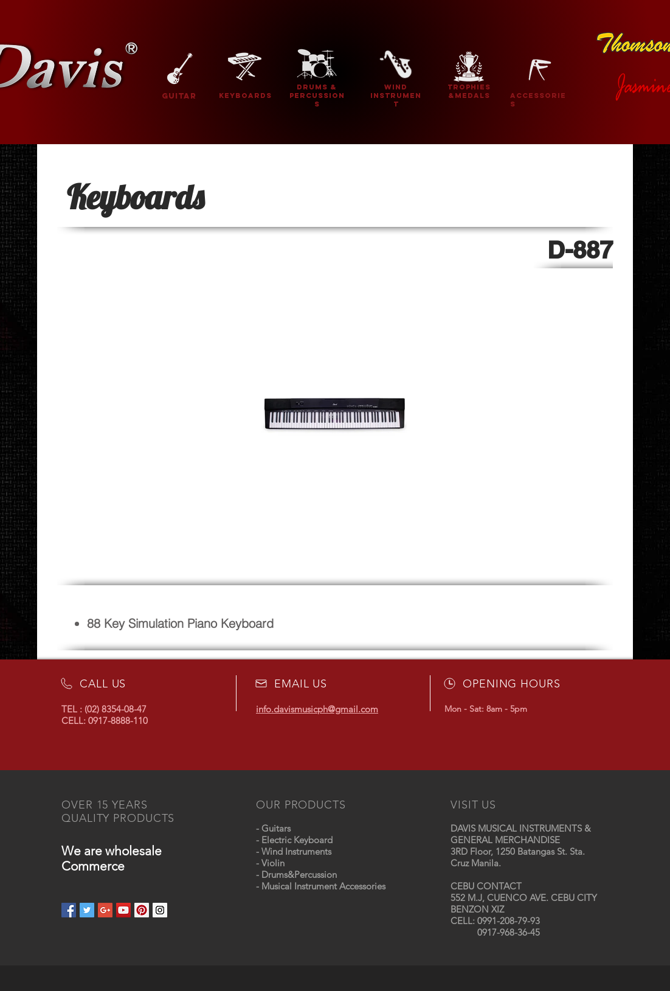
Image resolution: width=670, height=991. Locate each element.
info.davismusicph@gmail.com (317, 709)
